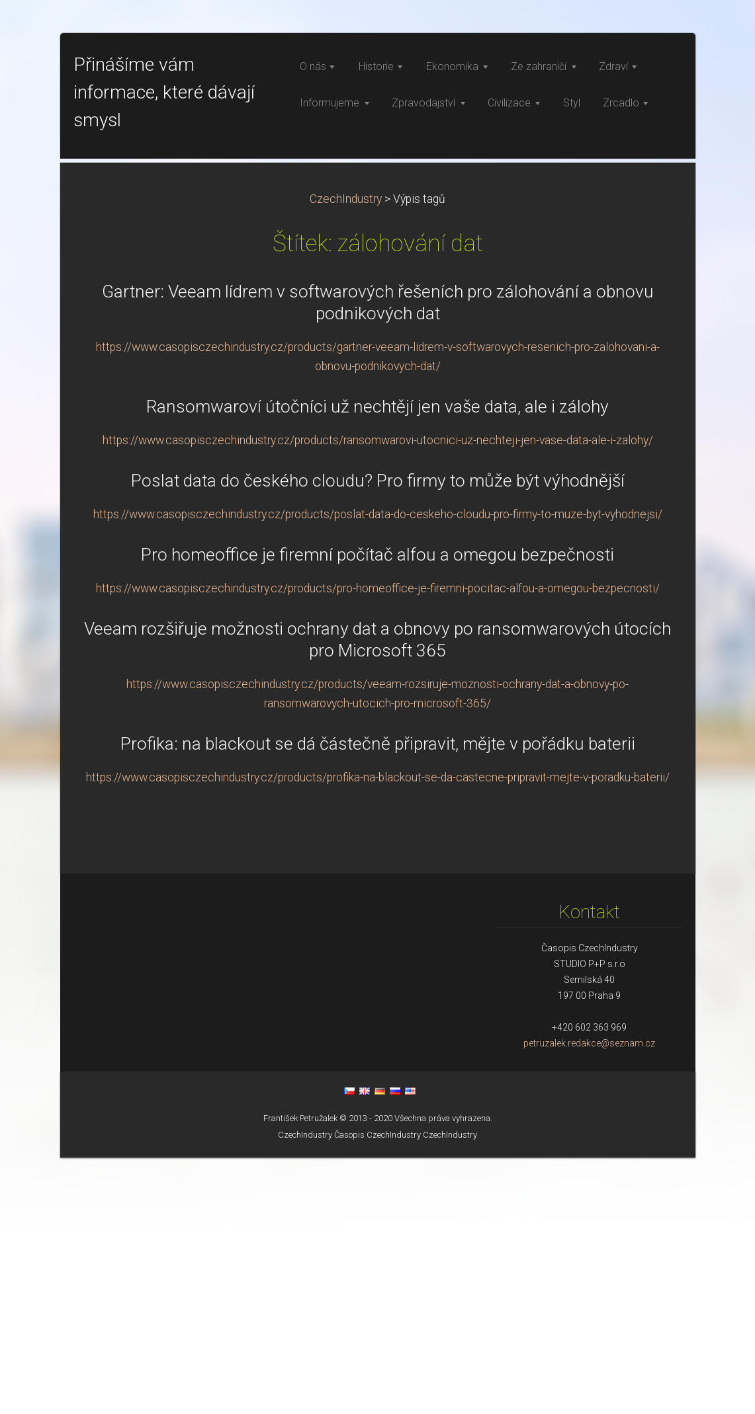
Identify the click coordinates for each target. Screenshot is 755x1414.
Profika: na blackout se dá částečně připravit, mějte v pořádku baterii (377, 1000)
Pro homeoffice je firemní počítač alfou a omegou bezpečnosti (377, 811)
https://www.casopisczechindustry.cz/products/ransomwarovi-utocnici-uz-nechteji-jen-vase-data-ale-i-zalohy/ (378, 696)
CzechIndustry (346, 455)
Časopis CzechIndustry (377, 1391)
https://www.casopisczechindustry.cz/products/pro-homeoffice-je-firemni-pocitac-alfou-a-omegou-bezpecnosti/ (378, 844)
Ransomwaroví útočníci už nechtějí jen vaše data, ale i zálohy (377, 663)
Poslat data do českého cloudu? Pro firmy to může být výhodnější (378, 737)
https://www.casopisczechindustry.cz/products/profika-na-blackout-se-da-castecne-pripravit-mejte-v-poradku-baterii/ (378, 1034)
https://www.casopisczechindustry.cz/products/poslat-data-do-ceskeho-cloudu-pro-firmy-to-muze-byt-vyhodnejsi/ (377, 770)
